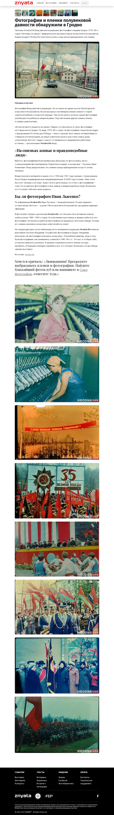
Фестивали (20, 780)
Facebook (63, 780)
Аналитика (42, 780)
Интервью (41, 777)
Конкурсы (19, 783)
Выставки (19, 777)
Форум (62, 777)
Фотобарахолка (66, 783)
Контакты (85, 777)
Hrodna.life (29, 254)
